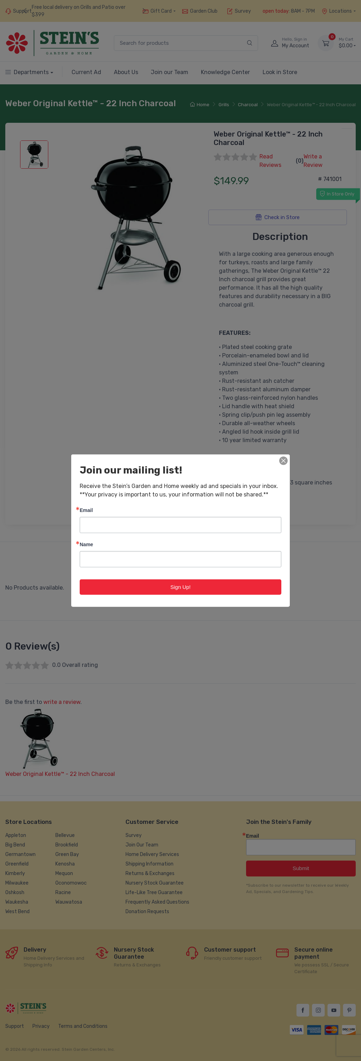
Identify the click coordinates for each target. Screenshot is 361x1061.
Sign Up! (180, 587)
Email (86, 509)
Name (86, 544)
